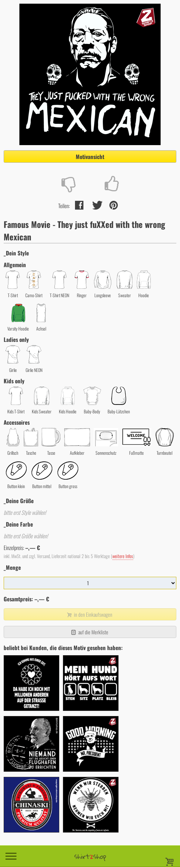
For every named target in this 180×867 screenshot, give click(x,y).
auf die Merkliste (89, 632)
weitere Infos (122, 556)
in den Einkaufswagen (89, 614)
